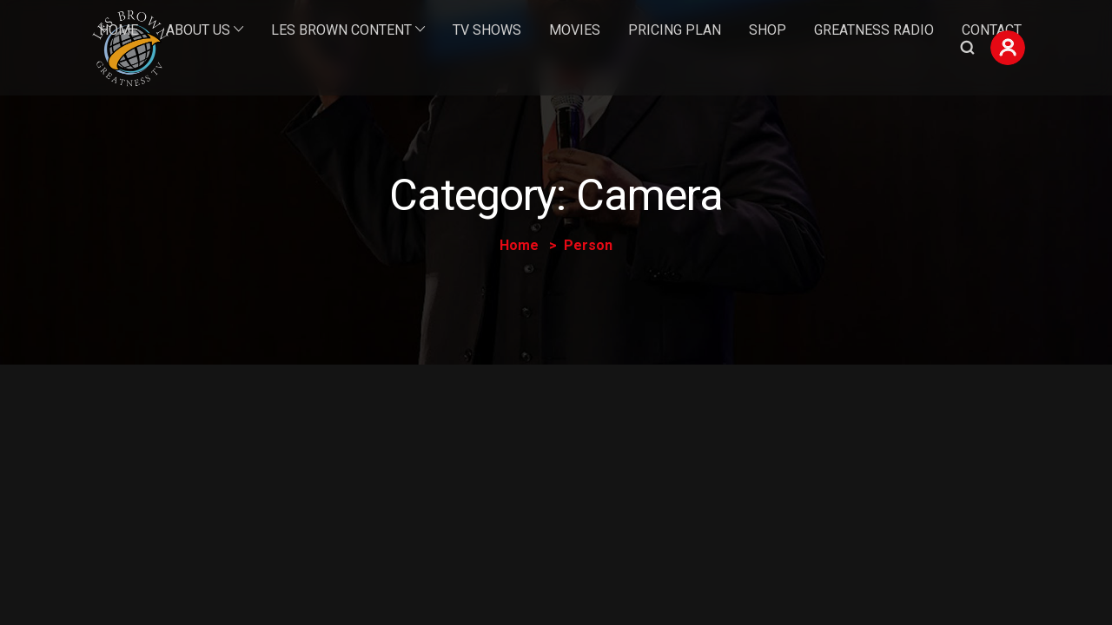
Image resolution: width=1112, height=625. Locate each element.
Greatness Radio (874, 30)
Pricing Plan (674, 30)
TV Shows (487, 30)
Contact (992, 30)
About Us (198, 30)
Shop (767, 30)
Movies (574, 30)
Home (118, 30)
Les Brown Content (341, 30)
